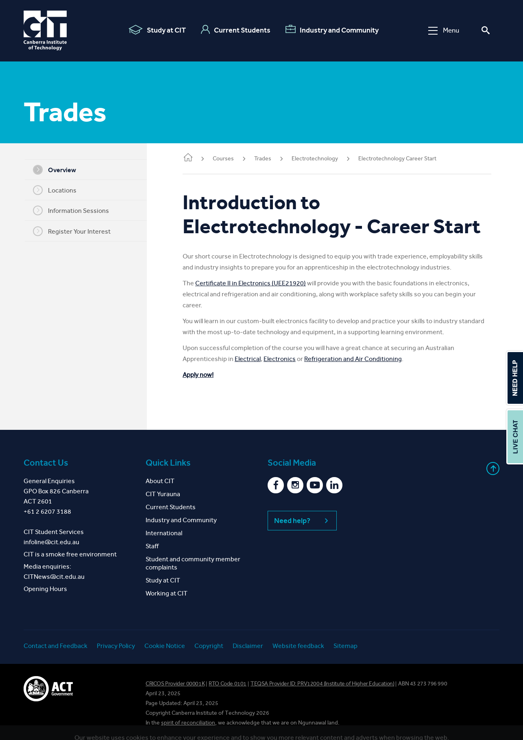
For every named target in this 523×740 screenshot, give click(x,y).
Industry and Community (332, 30)
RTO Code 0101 (227, 683)
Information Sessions (76, 210)
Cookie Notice (164, 646)
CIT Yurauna (163, 494)
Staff (152, 546)
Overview (59, 170)
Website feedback (298, 646)
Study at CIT (157, 30)
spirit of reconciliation (188, 722)
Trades (272, 158)
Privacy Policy (116, 646)
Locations (59, 190)
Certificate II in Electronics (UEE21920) (260, 283)
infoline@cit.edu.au (51, 542)
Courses (233, 158)
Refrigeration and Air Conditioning (363, 359)
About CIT (160, 481)
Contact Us (46, 463)
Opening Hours (45, 589)
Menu (443, 30)
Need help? (302, 520)
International (164, 533)
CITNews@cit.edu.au (54, 576)
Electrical (257, 359)
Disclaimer (248, 646)
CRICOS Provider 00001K (175, 683)
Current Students (235, 30)
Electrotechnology (324, 158)
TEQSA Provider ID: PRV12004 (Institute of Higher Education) (322, 683)
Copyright (208, 646)
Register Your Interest (76, 231)
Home (197, 158)
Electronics (289, 359)
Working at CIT (166, 593)
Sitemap (345, 646)
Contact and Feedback (55, 646)
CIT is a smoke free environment (70, 554)
